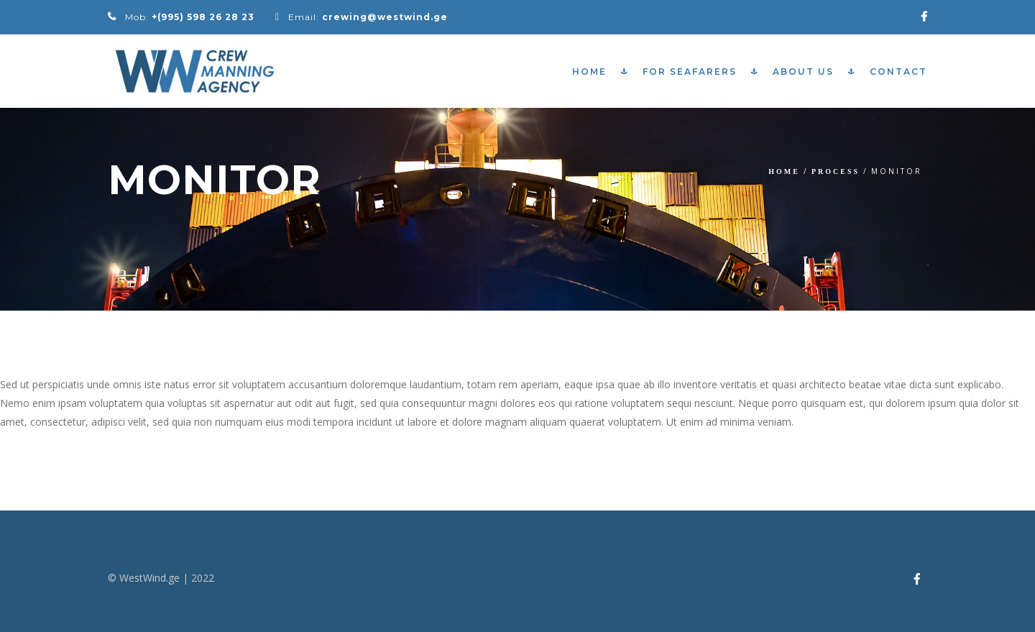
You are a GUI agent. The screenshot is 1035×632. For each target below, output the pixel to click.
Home (589, 71)
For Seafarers (690, 71)
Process (835, 171)
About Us (803, 71)
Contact (898, 71)
